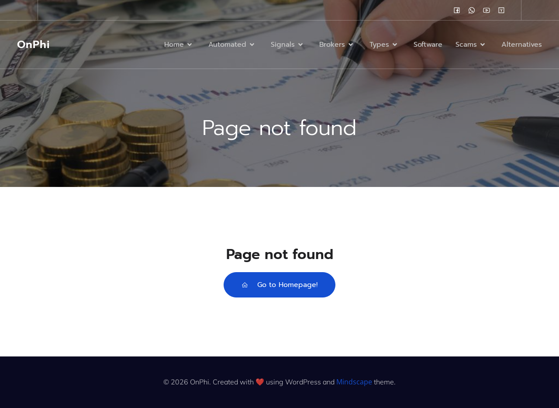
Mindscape (354, 382)
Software (428, 44)
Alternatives (521, 44)
